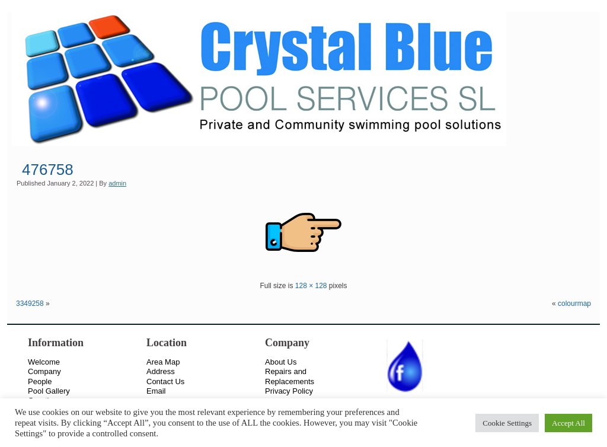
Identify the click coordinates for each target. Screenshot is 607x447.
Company (44, 371)
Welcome (44, 361)
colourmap (574, 303)
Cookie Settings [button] (507, 423)
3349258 (30, 303)
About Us (280, 361)
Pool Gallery (49, 391)
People (40, 381)
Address (160, 371)
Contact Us (165, 381)
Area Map (163, 361)
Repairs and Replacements (289, 376)
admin (117, 183)
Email (156, 391)
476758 (48, 169)
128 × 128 (311, 286)
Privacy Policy (289, 391)
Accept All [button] (568, 423)
